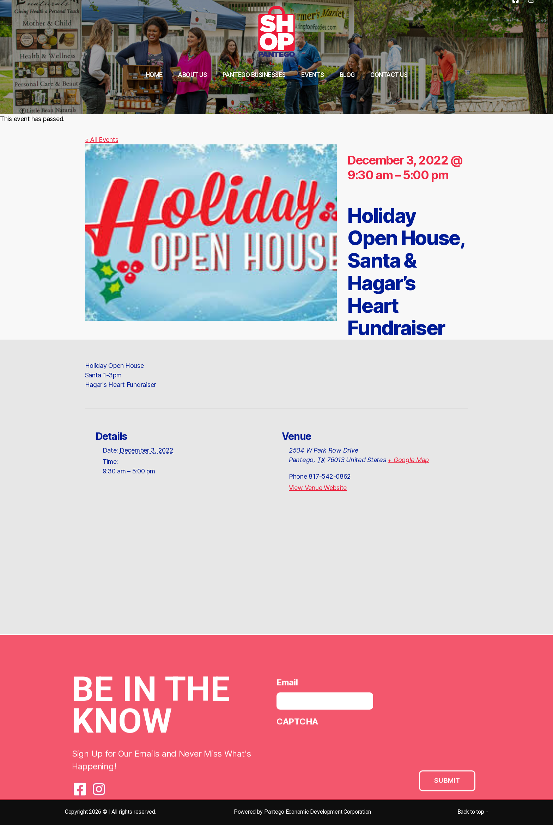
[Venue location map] (276, 572)
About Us (192, 74)
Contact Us (388, 74)
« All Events (102, 139)
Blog (347, 74)
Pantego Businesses (254, 74)
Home (154, 74)
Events (312, 74)
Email (287, 685)
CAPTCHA (297, 724)
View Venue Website (318, 487)
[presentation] (330, 748)
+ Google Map (408, 460)
